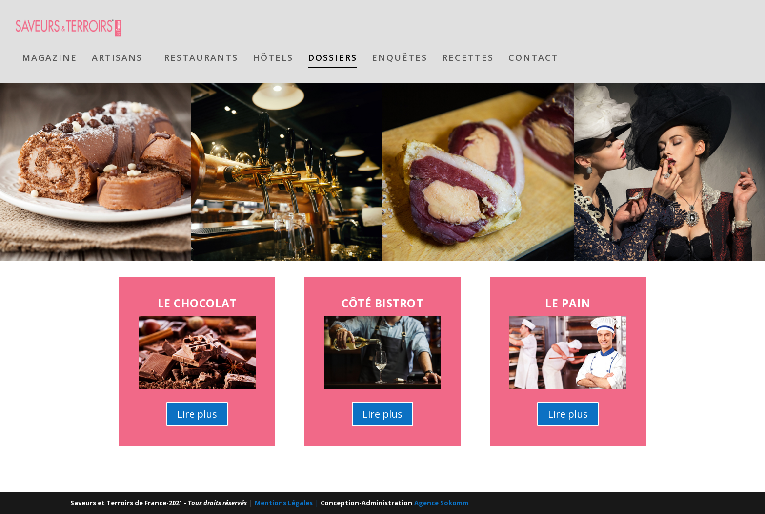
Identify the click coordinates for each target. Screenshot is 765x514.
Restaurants (201, 57)
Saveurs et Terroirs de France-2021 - (158, 502)
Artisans (117, 57)
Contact (533, 57)
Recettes (468, 57)
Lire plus (197, 413)
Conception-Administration (366, 502)
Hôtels (273, 57)
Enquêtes (399, 57)
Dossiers (332, 57)
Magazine (49, 57)
